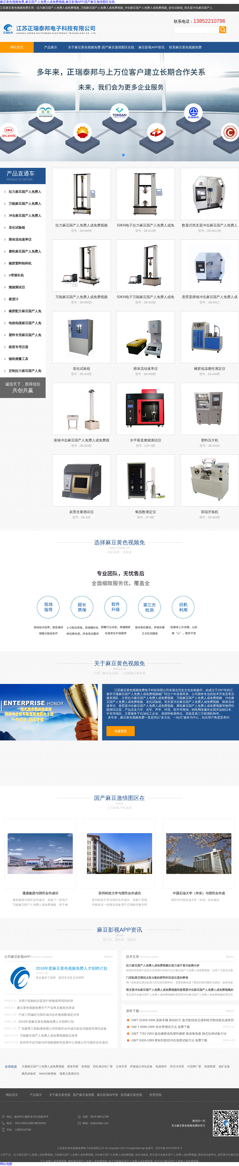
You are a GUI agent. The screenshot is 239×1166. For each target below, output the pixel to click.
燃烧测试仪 (17, 287)
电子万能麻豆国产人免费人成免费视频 (130, 1161)
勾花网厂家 (194, 1066)
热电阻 (85, 1066)
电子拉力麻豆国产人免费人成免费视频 (176, 1161)
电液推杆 (161, 1066)
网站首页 (16, 47)
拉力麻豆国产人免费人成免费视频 (58, 7)
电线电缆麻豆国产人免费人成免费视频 (22, 325)
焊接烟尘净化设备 (141, 1066)
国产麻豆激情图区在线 (118, 47)
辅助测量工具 (18, 359)
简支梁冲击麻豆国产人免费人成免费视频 (173, 1154)
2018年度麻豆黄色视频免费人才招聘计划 (46, 1021)
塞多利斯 (72, 1066)
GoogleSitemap (136, 1148)
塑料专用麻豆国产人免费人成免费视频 (22, 336)
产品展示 (50, 47)
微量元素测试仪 (69, 1073)
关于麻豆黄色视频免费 (84, 47)
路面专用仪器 (18, 347)
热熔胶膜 (210, 1066)
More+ (108, 956)
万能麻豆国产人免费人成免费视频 (102, 7)
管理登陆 (155, 1095)
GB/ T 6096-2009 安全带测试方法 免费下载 (160, 1027)
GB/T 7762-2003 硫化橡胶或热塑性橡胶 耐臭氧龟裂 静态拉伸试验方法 (178, 1033)
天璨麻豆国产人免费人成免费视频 (43, 1066)
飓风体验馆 (29, 1073)
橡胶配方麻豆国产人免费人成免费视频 (22, 313)
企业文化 (121, 731)
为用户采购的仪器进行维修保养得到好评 (45, 1000)
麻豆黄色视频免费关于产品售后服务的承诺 (46, 1007)
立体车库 (121, 1066)
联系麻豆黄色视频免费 (185, 47)
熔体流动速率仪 (20, 239)
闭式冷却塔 (177, 1066)
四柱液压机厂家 (103, 1066)
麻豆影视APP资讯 (151, 47)
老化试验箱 (176, 7)
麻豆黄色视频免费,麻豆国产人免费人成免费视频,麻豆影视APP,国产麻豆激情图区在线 (57, 1)
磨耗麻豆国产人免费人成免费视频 (22, 253)
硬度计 (13, 299)
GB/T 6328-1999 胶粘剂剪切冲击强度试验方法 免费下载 (169, 1040)
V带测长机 (16, 275)
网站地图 (6, 1164)
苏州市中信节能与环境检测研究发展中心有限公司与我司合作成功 (64, 1042)
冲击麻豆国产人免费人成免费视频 (145, 7)
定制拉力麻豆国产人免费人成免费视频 (22, 372)
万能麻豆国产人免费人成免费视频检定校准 (49, 1035)
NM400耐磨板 (47, 1073)
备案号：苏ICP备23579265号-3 (163, 1148)
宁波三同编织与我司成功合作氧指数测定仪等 (48, 1014)
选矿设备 (224, 1066)
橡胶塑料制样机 (20, 263)
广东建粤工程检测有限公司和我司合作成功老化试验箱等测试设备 (62, 1028)
